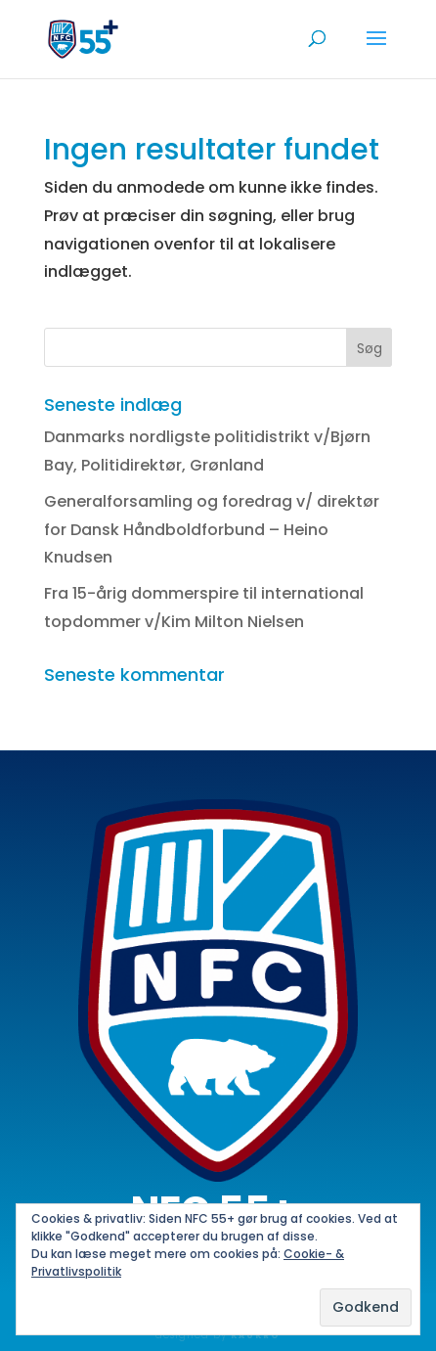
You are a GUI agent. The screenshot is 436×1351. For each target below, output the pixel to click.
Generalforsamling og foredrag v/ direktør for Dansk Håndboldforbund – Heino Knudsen (211, 529)
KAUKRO (256, 1335)
